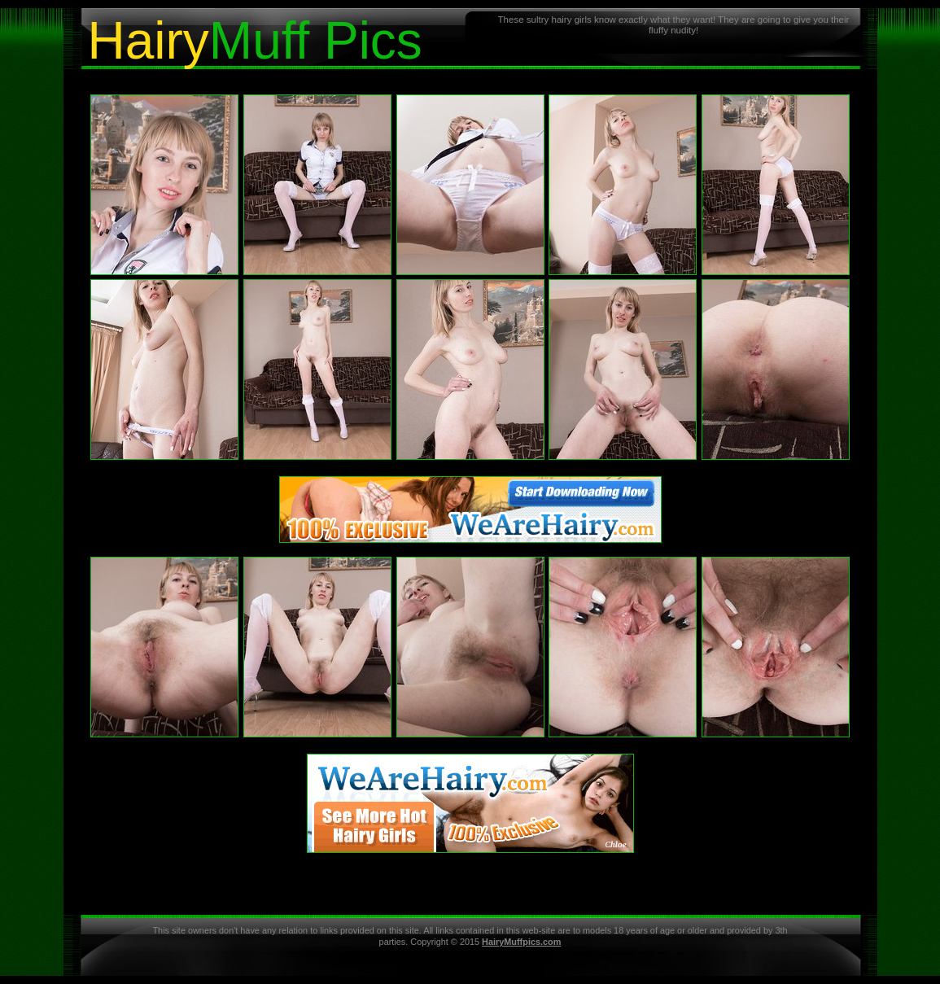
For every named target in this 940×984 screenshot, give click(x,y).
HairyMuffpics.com (521, 942)
